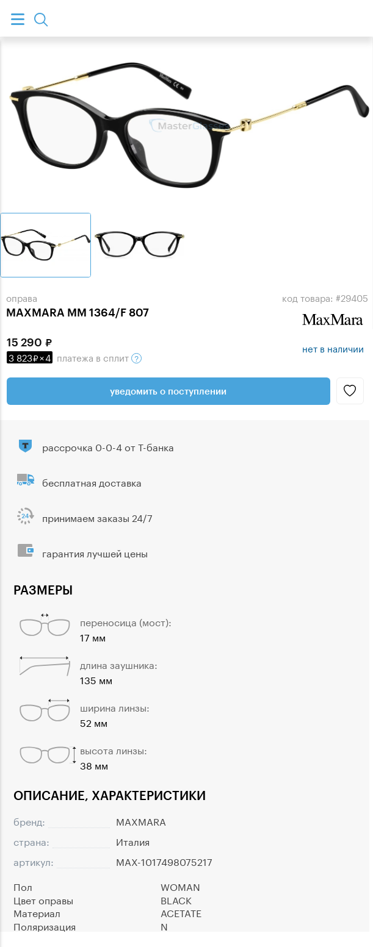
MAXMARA (141, 820)
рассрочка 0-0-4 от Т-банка (108, 446)
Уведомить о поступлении (168, 390)
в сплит (74, 356)
